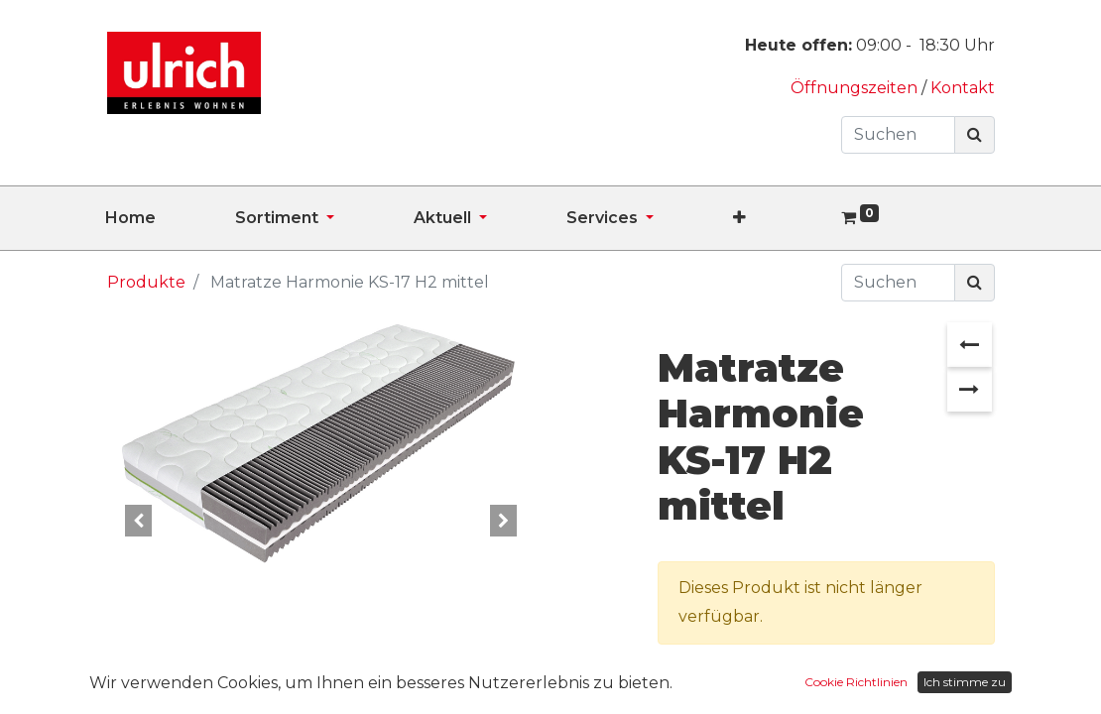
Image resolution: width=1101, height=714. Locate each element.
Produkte (146, 282)
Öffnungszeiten (856, 87)
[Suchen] (974, 135)
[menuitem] (170, 218)
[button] (779, 218)
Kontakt (962, 87)
